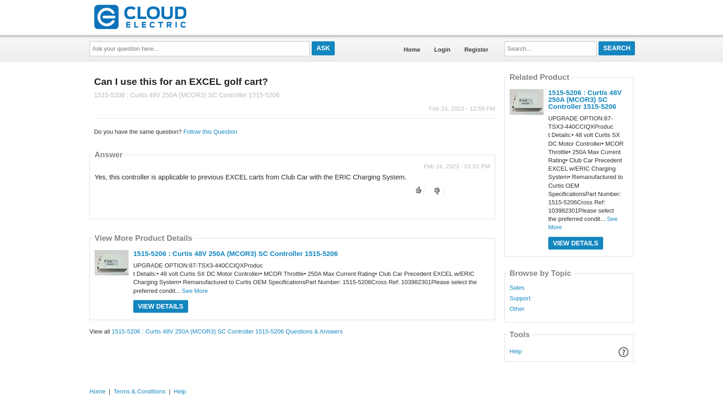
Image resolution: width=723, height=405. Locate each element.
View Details (161, 306)
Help (516, 351)
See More (194, 290)
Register (476, 49)
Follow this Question (210, 131)
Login (442, 49)
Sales (517, 288)
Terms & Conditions (139, 391)
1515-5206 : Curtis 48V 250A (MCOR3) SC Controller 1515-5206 (235, 253)
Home (411, 49)
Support (520, 298)
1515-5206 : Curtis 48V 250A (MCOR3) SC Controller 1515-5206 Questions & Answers (227, 331)
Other (517, 309)
